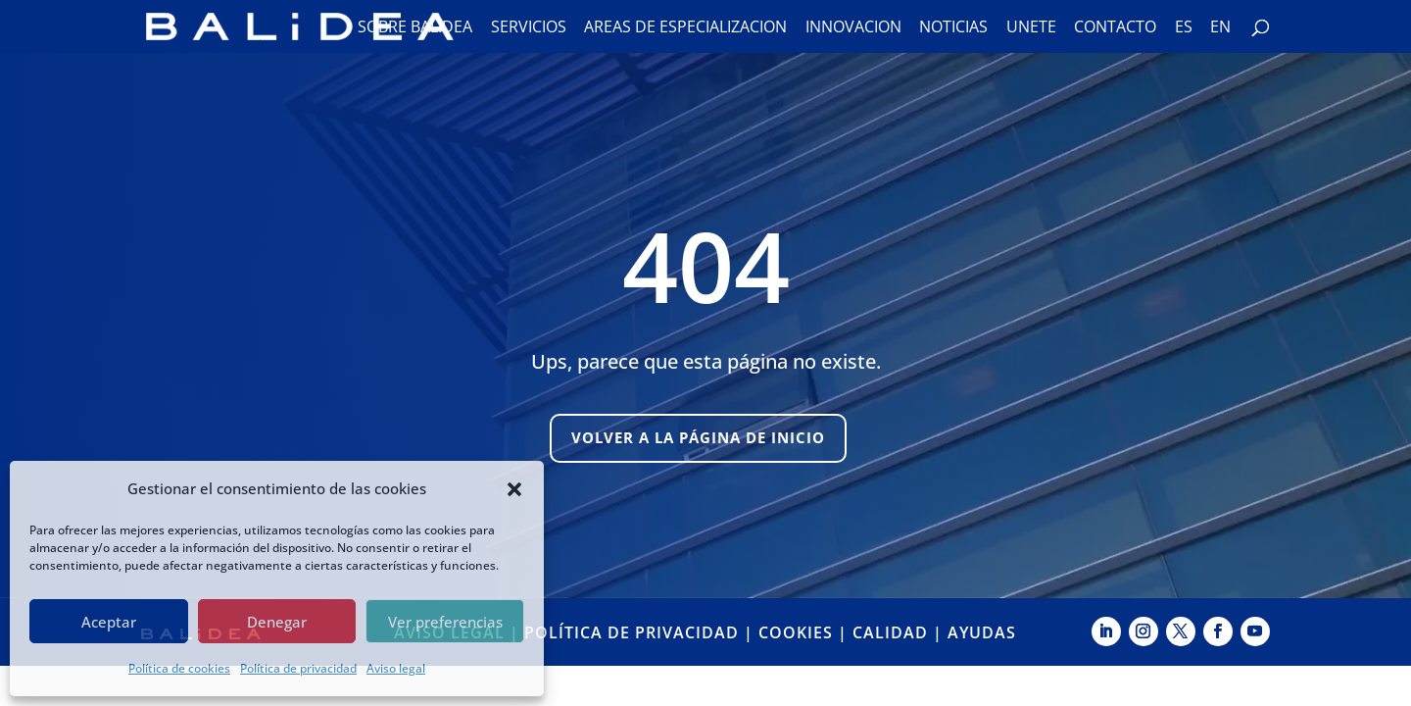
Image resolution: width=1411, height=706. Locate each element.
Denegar (277, 621)
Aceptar (108, 621)
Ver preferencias (445, 621)
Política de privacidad (298, 668)
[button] (514, 489)
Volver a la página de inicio (698, 437)
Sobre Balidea (415, 28)
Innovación (853, 28)
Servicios (528, 28)
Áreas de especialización (685, 28)
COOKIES (795, 632)
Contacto (1115, 28)
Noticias (953, 28)
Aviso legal (395, 668)
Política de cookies (179, 668)
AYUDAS (982, 632)
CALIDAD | (900, 632)
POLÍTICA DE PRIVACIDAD (631, 632)
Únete (1031, 28)
